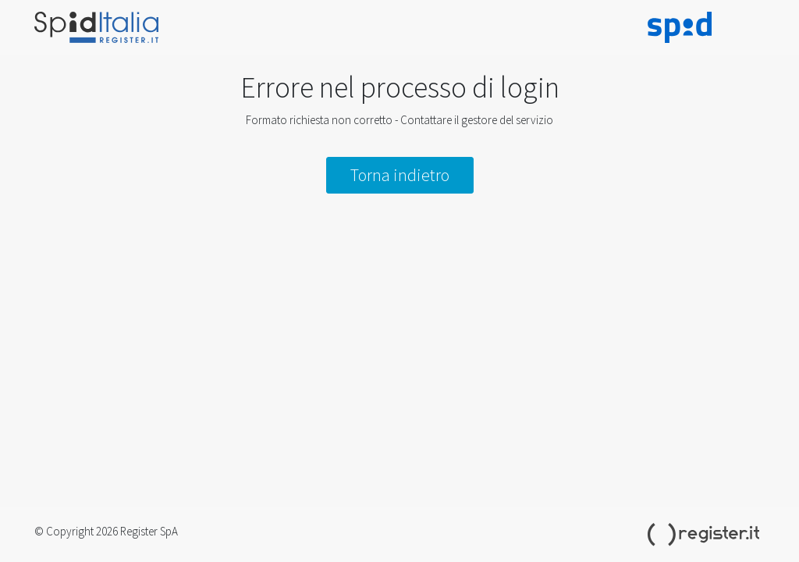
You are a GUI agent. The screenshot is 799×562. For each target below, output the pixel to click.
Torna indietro (399, 175)
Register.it (706, 534)
